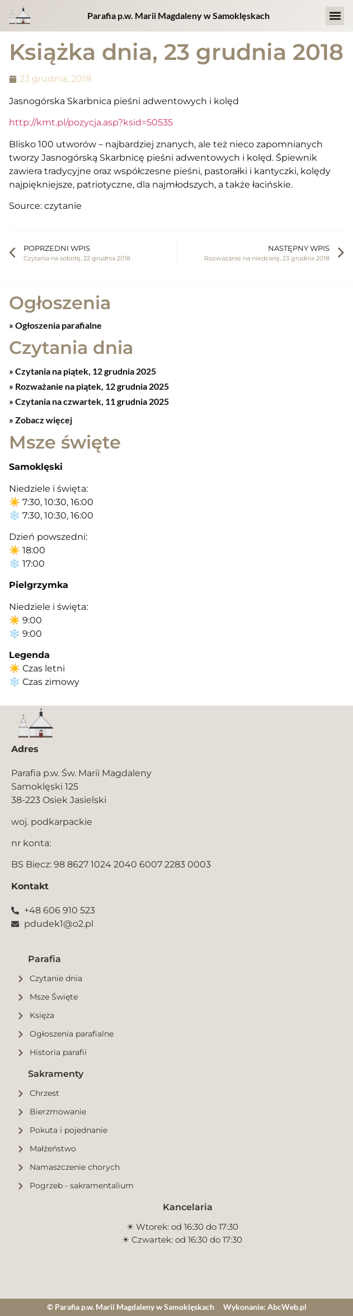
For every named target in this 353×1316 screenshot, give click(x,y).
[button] (335, 16)
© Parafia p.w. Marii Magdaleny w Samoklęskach (130, 1307)
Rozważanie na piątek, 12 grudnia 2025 (91, 386)
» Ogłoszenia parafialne (55, 325)
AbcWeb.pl (287, 1307)
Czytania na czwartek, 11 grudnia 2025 (91, 401)
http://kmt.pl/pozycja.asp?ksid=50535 (91, 122)
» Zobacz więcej (40, 419)
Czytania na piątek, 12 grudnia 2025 (84, 371)
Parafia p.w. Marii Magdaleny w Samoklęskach (178, 15)
